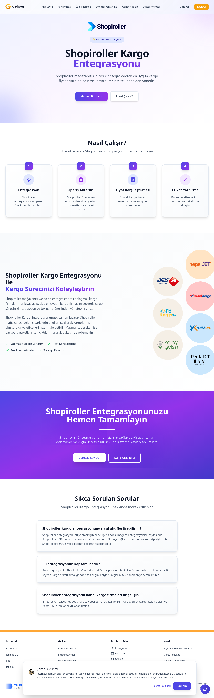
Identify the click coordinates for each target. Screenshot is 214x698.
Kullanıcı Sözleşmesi (175, 660)
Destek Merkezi (151, 6)
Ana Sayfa (47, 6)
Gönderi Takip (130, 6)
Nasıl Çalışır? (124, 96)
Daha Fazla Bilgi (124, 458)
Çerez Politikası (172, 654)
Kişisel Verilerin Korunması (178, 648)
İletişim (9, 666)
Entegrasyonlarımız (106, 6)
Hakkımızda (64, 6)
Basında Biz (11, 654)
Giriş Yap (185, 6)
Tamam (182, 686)
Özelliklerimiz (83, 6)
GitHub (117, 658)
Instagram (119, 648)
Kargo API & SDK (67, 648)
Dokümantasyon (67, 660)
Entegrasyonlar (66, 654)
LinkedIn (118, 653)
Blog (8, 660)
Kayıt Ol (201, 6)
